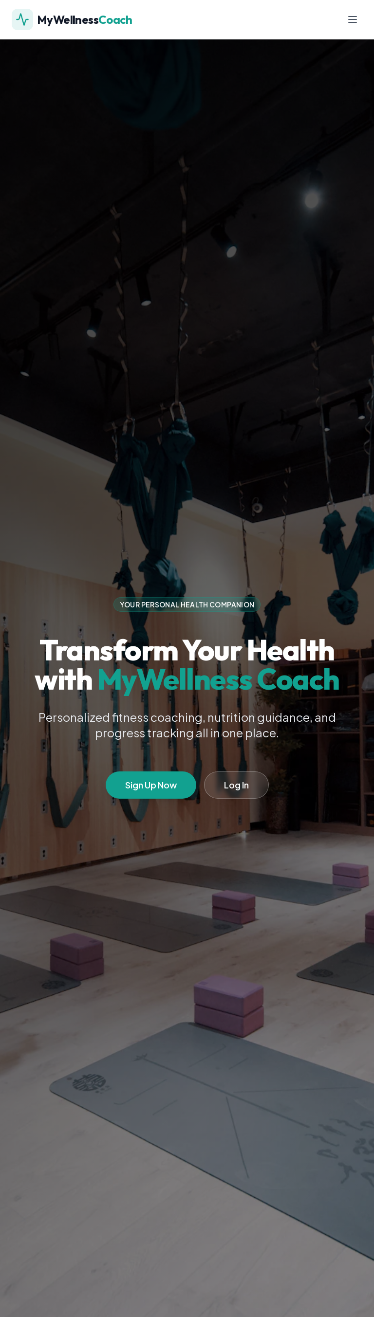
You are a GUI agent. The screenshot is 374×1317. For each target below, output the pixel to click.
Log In (236, 784)
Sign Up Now (151, 784)
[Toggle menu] (352, 19)
